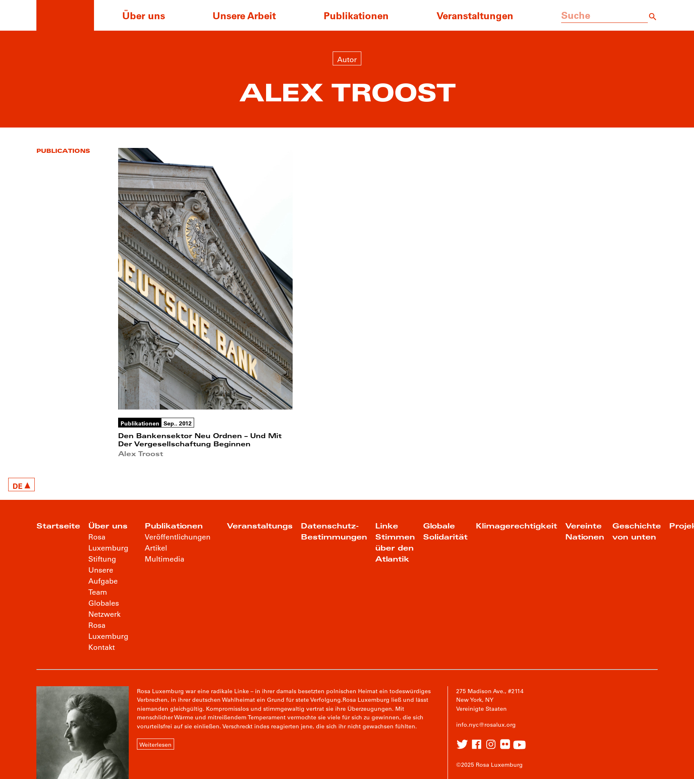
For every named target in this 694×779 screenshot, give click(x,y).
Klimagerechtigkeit (516, 526)
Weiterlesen (155, 744)
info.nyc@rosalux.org (486, 724)
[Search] (653, 15)
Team (97, 592)
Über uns (143, 15)
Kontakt (101, 647)
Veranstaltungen (475, 15)
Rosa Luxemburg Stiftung (108, 548)
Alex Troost (140, 453)
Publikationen (356, 15)
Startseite (58, 526)
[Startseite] (65, 15)
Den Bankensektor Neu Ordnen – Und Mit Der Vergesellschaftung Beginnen (200, 439)
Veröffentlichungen (177, 537)
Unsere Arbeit (244, 15)
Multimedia (164, 559)
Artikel (156, 548)
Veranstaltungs (260, 526)
